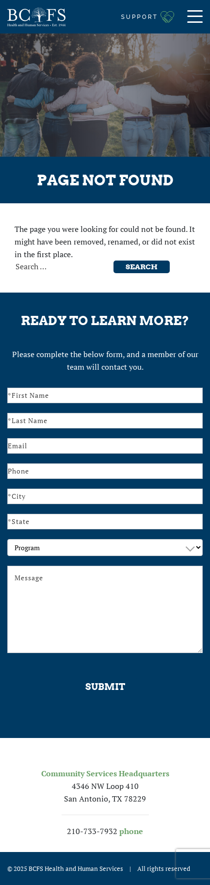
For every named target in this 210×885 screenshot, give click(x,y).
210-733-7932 (92, 831)
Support (139, 17)
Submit (105, 686)
